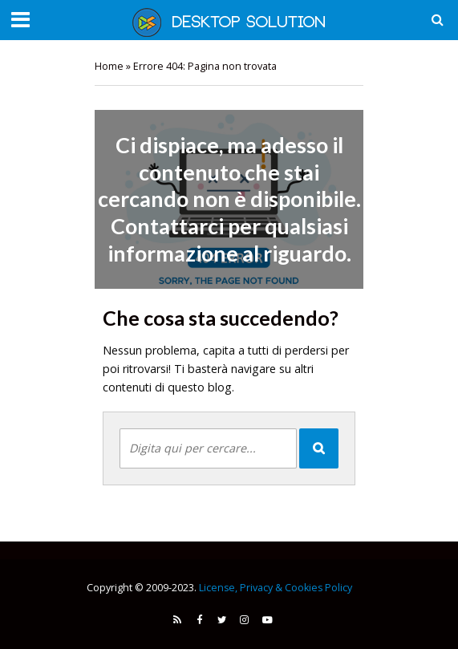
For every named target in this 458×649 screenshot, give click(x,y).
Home (109, 66)
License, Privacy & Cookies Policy (275, 587)
